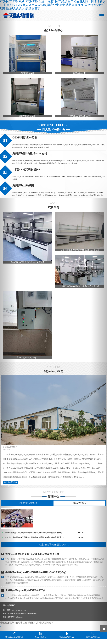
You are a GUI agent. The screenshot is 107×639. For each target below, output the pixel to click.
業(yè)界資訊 (79, 505)
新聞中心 (53, 498)
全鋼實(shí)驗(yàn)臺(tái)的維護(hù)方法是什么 (80, 288)
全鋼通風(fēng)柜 (27, 73)
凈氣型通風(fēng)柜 (27, 116)
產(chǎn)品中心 (53, 30)
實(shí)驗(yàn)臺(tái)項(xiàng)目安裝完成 (27, 263)
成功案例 (53, 208)
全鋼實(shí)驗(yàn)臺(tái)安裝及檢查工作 (25, 592)
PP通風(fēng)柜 (79, 73)
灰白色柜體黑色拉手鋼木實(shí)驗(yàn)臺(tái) (79, 251)
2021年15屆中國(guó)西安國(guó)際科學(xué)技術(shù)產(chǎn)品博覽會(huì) (35, 539)
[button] (8, 319)
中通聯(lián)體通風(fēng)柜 (79, 116)
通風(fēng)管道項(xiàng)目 (27, 359)
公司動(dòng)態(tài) (27, 505)
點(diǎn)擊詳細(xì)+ (10, 484)
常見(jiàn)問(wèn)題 (54, 546)
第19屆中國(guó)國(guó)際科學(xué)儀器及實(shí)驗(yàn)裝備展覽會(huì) (33, 534)
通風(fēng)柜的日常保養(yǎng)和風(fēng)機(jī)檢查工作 (32, 556)
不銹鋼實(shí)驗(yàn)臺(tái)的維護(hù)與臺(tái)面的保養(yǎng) (35, 574)
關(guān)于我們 (53, 372)
